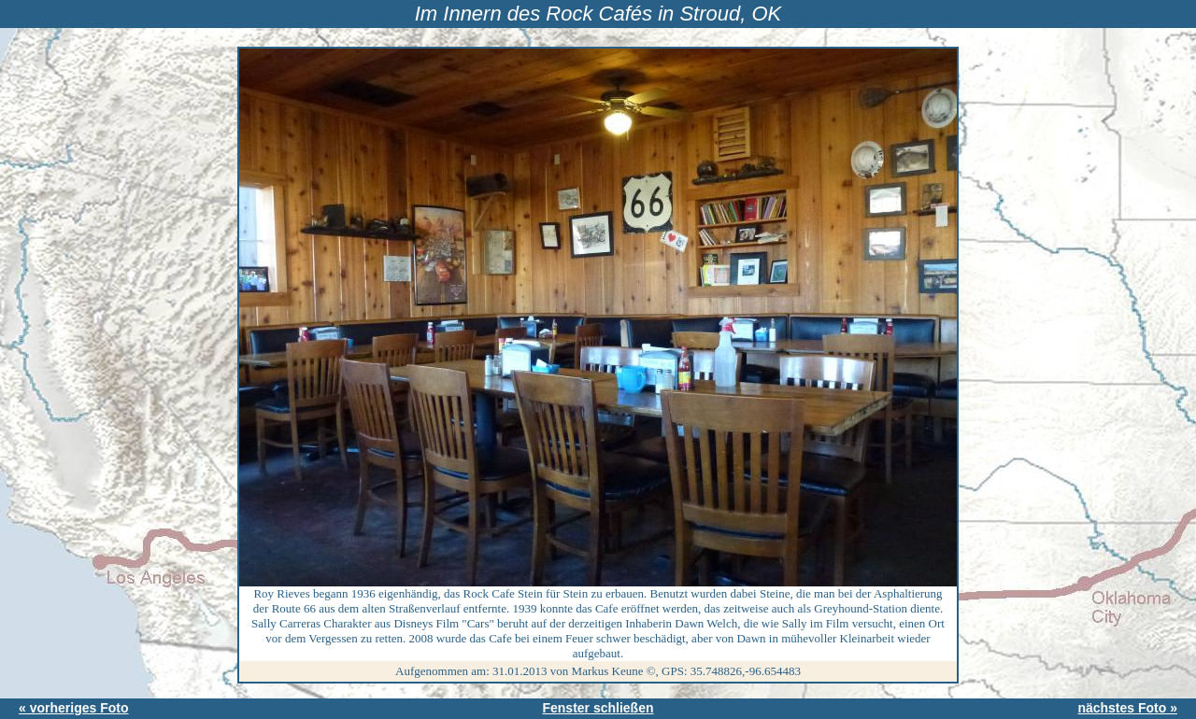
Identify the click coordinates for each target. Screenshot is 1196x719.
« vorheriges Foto (73, 707)
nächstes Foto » (1127, 707)
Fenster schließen (597, 707)
